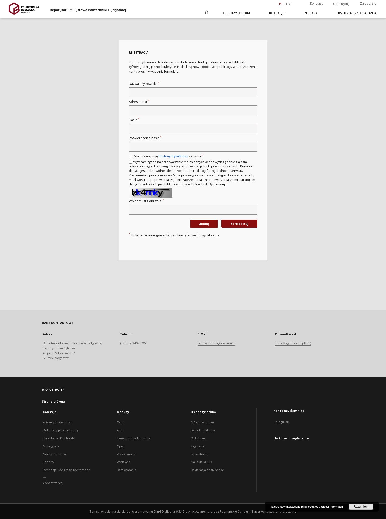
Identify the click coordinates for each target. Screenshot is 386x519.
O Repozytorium (202, 422)
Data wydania (126, 470)
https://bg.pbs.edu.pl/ (293, 343)
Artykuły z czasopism (58, 422)
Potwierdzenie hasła (145, 138)
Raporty (48, 462)
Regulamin (198, 446)
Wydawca (123, 462)
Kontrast (316, 3)
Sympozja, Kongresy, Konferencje (66, 470)
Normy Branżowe (55, 454)
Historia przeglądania (356, 13)
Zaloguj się (368, 3)
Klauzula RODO (201, 462)
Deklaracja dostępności (208, 470)
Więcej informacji (332, 506)
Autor (121, 430)
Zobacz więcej (53, 483)
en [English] (288, 3)
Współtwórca (126, 454)
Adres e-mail (139, 102)
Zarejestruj (239, 224)
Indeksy (310, 13)
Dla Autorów (199, 454)
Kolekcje (276, 13)
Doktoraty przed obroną (60, 430)
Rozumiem (361, 506)
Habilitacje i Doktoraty (59, 438)
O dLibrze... (199, 438)
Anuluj (204, 224)
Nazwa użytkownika (144, 84)
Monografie (51, 446)
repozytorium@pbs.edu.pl (217, 343)
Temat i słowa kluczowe (133, 438)
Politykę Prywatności (173, 156)
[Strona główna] (206, 12)
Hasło (134, 120)
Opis (120, 446)
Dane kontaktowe (203, 430)
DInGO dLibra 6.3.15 (169, 511)
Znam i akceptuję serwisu (168, 156)
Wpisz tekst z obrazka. (146, 201)
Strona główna (53, 401)
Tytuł (120, 422)
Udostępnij (341, 4)
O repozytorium (235, 13)
